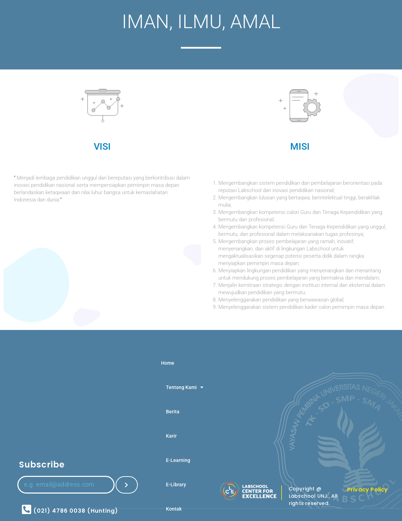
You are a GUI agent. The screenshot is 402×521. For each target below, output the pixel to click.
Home (167, 363)
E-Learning (178, 460)
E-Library (176, 484)
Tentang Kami (184, 387)
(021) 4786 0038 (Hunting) (75, 511)
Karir (171, 436)
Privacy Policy (367, 490)
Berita (172, 411)
